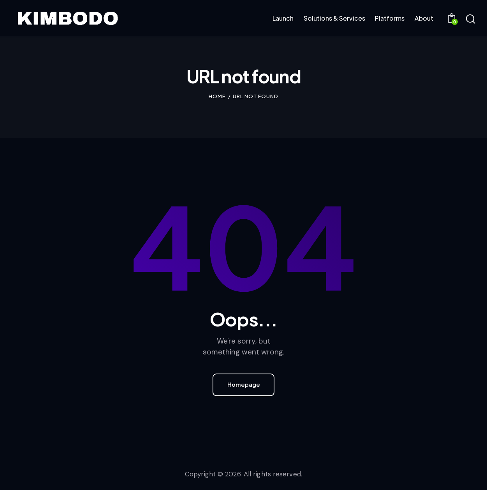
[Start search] (470, 19)
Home (217, 96)
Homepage (243, 384)
